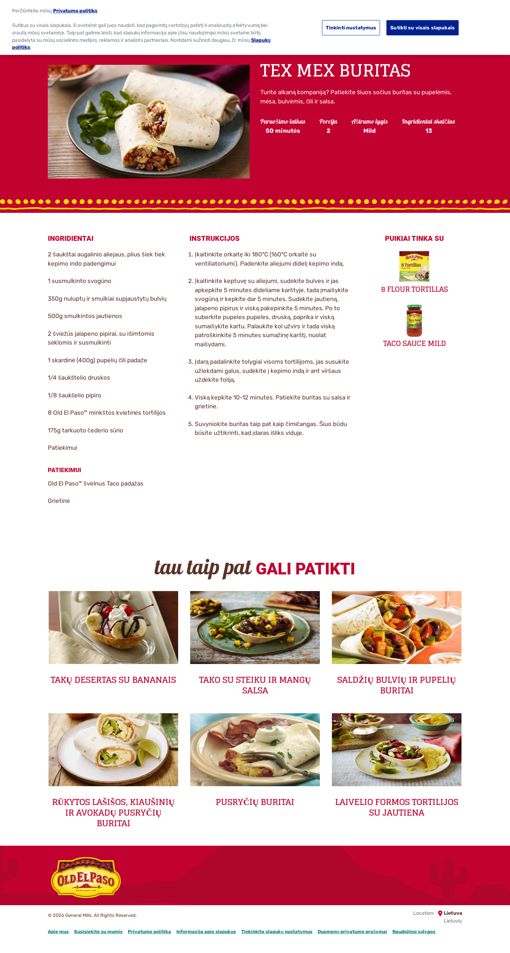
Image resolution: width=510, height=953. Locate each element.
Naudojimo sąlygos (413, 931)
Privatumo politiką (75, 6)
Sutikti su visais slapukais (422, 23)
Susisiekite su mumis (98, 931)
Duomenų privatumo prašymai (352, 931)
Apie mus (58, 931)
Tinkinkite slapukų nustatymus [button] (276, 931)
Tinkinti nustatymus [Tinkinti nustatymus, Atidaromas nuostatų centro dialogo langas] (351, 23)
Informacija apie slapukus (206, 931)
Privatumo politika (149, 931)
